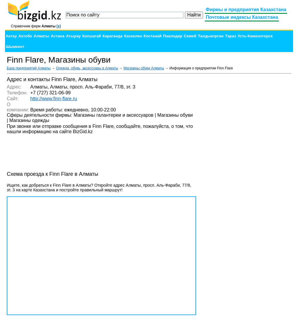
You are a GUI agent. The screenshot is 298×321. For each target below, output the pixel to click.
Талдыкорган (210, 36)
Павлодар (172, 36)
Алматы (41, 36)
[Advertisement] (247, 164)
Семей (190, 36)
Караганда (113, 36)
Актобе (25, 36)
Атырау (73, 36)
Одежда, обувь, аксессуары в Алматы (87, 68)
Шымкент (15, 46)
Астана (57, 36)
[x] (58, 26)
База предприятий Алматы (29, 68)
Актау (11, 36)
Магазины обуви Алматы (143, 68)
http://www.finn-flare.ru (53, 98)
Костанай (153, 36)
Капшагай (91, 36)
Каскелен (133, 36)
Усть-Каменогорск (255, 36)
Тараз (230, 36)
